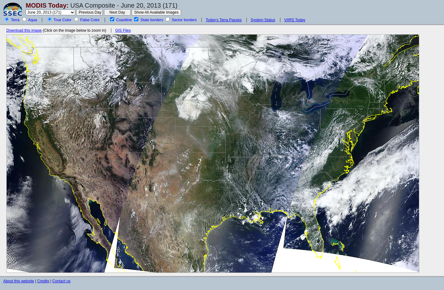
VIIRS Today (294, 20)
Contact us (61, 281)
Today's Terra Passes (223, 20)
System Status (263, 20)
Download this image (24, 30)
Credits (43, 281)
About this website (18, 281)
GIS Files (123, 30)
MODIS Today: (47, 5)
